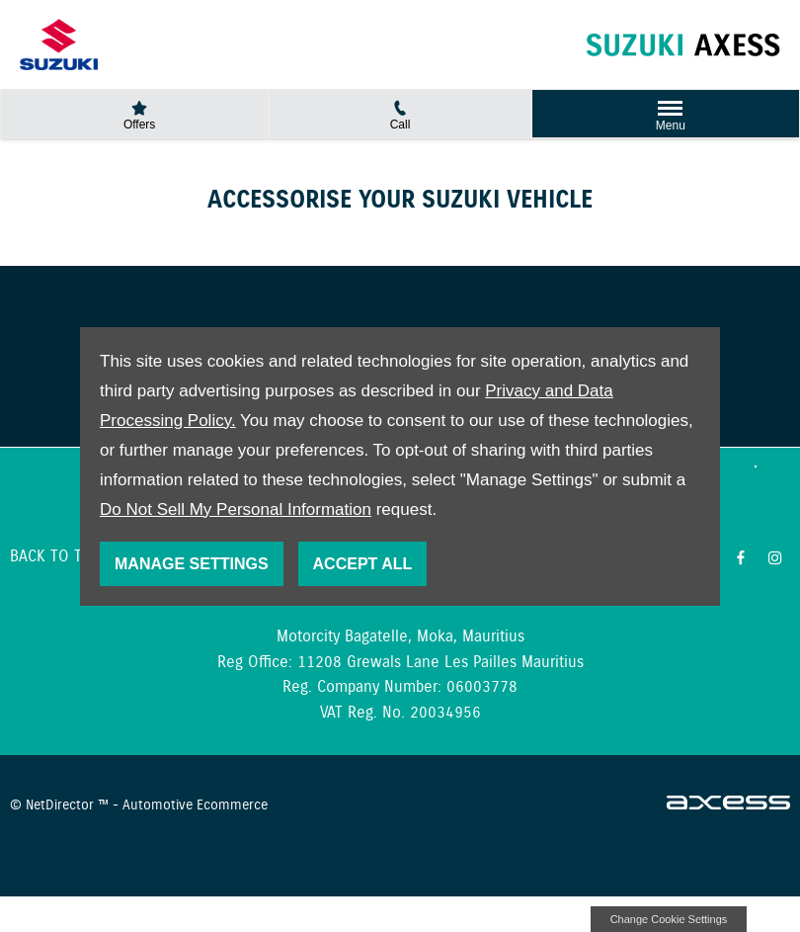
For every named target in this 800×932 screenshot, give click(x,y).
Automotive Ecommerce (195, 805)
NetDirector (62, 805)
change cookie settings (669, 919)
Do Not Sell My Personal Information (235, 509)
